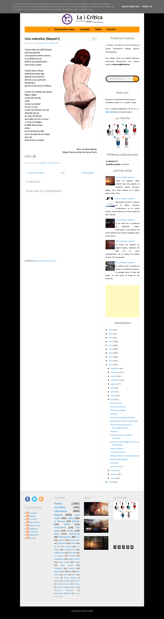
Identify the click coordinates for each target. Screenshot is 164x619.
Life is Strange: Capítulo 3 (125, 220)
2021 (111, 349)
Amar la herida (115, 403)
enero (113, 478)
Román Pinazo (74, 540)
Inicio (63, 173)
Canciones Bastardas (63, 590)
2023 (111, 342)
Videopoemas (70, 550)
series (74, 575)
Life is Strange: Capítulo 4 (125, 177)
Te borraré (114, 463)
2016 (111, 482)
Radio (69, 593)
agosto (114, 384)
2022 (111, 345)
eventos (72, 568)
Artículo (76, 521)
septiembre (115, 380)
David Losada (64, 562)
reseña (70, 518)
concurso (61, 540)
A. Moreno (33, 513)
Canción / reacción (63, 584)
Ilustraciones (65, 537)
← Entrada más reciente (34, 173)
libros (56, 534)
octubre (114, 376)
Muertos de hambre (118, 410)
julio (112, 388)
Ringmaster (33, 529)
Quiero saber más (130, 6)
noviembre (115, 372)
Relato (67, 524)
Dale (136, 79)
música (70, 531)
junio (113, 392)
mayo (113, 396)
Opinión (77, 581)
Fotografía (58, 568)
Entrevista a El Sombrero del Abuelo (124, 421)
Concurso (111, 29)
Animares (114, 432)
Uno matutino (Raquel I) (42, 39)
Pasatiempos (59, 593)
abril (113, 400)
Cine (78, 537)
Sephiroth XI (33, 535)
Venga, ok (147, 6)
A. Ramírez (58, 556)
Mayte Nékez (34, 522)
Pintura (72, 556)
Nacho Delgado (70, 578)
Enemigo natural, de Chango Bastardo (124, 456)
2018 (111, 361)
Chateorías (73, 587)
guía (70, 572)
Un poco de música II (118, 407)
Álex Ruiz (32, 538)
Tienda (98, 29)
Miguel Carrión (34, 526)
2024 (111, 338)
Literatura (60, 511)
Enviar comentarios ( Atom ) (45, 261)
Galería (73, 543)
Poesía (51, 163)
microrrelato (60, 527)
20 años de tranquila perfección (122, 418)
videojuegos (59, 559)
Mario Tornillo (67, 565)
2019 (111, 357)
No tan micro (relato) (63, 547)
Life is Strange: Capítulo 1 (125, 263)
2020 (111, 353)
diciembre (115, 369)
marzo (113, 471)
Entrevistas (62, 543)
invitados (43, 163)
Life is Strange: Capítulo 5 (125, 199)
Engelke (32, 516)
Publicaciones (59, 553)
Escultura (76, 584)
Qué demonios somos (64, 29)
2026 (111, 330)
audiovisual (74, 534)
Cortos (56, 578)
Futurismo (114, 414)
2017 (111, 365)
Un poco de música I (117, 452)
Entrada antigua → (89, 173)
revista (56, 581)
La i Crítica (33, 519)
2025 (111, 334)
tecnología (66, 581)
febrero (114, 474)
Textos (57, 163)
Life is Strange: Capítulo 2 (125, 241)
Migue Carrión (74, 559)
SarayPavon (33, 532)
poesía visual (61, 587)
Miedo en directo (117, 449)
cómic (65, 575)
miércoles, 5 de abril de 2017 (48, 43)
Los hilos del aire (116, 467)
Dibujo (77, 562)
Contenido (85, 29)
